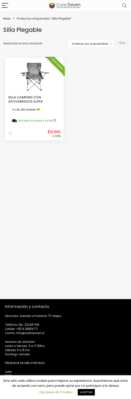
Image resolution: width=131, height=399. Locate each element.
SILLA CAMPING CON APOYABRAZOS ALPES (25, 99)
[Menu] (5, 5)
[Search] (125, 5)
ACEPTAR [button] (86, 392)
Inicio (7, 18)
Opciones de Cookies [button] (55, 392)
